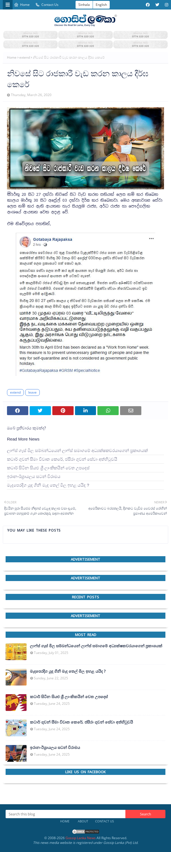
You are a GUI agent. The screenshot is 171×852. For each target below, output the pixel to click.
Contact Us (46, 4)
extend (24, 57)
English (101, 4)
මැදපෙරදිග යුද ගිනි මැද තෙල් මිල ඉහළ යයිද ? (48, 485)
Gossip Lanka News (80, 838)
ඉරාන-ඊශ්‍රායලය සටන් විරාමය (33, 476)
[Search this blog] (65, 814)
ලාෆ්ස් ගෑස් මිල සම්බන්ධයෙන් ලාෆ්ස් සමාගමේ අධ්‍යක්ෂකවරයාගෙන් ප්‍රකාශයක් (77, 450)
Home (22, 4)
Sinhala (84, 4)
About (83, 821)
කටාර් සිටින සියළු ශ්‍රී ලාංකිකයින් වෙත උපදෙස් (48, 467)
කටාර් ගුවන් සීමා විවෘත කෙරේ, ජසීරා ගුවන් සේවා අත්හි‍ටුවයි (62, 459)
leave (32, 392)
